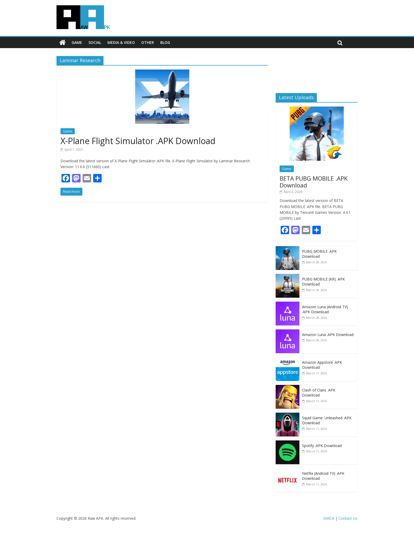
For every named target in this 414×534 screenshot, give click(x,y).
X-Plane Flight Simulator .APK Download (137, 140)
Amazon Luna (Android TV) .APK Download (325, 309)
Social (94, 42)
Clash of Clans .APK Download (318, 393)
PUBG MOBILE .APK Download (319, 254)
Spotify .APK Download (322, 445)
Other (147, 42)
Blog (165, 42)
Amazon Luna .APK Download (328, 334)
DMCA (328, 518)
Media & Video (121, 42)
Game (77, 42)
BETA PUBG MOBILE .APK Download (313, 181)
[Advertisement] (316, 70)
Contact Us (347, 518)
